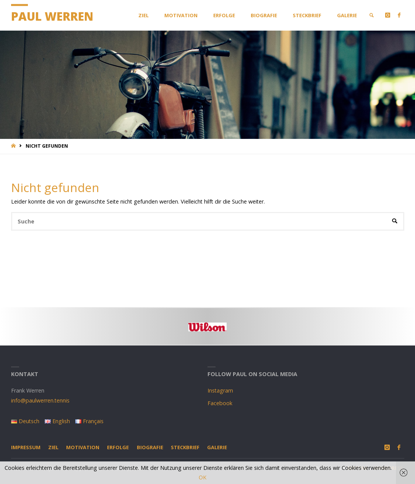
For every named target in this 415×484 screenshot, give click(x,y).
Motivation (82, 447)
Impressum (26, 447)
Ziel (53, 447)
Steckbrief (185, 447)
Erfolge (118, 447)
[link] (371, 15)
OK (202, 477)
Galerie (217, 447)
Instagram (220, 390)
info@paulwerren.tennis (40, 400)
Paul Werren (52, 16)
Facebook (220, 403)
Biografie (150, 447)
